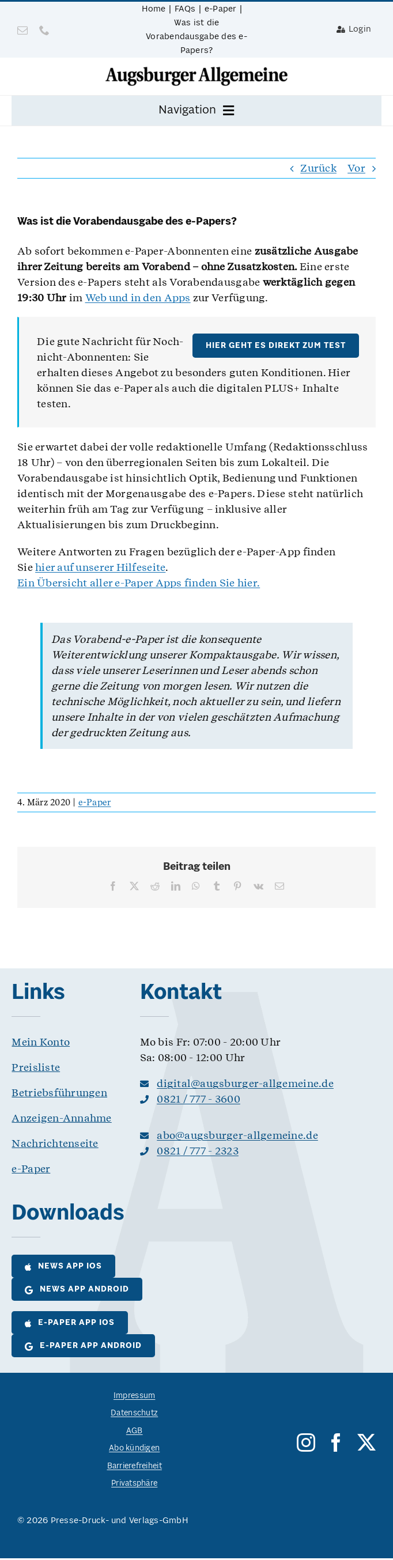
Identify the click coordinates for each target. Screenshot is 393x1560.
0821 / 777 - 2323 (198, 1151)
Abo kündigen (134, 1448)
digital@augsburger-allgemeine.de (245, 1083)
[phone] (44, 30)
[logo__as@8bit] (196, 71)
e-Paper (94, 802)
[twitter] (366, 1442)
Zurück (318, 168)
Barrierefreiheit (134, 1466)
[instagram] (306, 1442)
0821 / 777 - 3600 (198, 1099)
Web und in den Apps (138, 297)
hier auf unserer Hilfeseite (100, 567)
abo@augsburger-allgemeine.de (237, 1135)
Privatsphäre (134, 1483)
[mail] (22, 30)
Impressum (134, 1396)
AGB (134, 1431)
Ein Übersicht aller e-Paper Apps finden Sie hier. (138, 583)
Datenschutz (134, 1413)
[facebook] (336, 1442)
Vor (356, 168)
